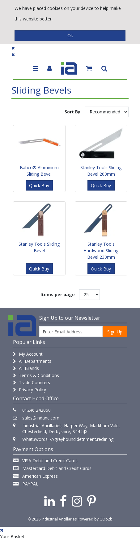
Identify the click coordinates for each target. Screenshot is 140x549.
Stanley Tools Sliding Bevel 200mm (100, 171)
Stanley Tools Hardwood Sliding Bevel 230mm (100, 250)
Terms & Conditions (36, 375)
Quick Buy (39, 185)
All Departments (32, 361)
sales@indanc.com (40, 418)
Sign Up (114, 332)
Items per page (57, 294)
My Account (28, 354)
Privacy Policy (29, 390)
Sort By (72, 112)
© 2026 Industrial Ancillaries (52, 519)
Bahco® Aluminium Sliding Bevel (39, 171)
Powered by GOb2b (95, 519)
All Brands (26, 368)
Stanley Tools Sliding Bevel (39, 247)
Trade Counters (31, 382)
